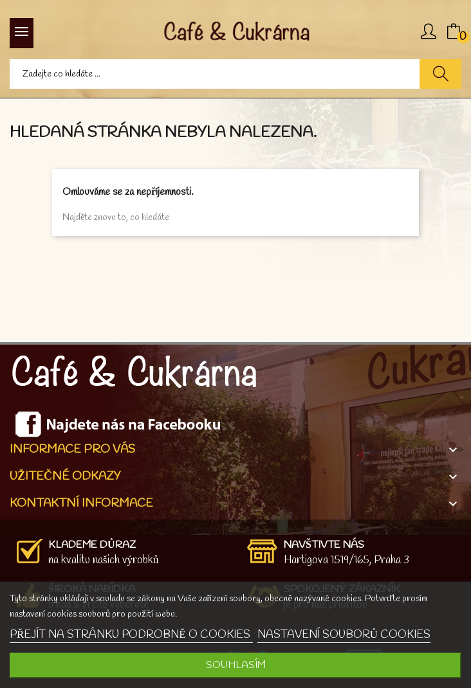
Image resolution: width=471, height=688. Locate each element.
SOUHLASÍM (236, 665)
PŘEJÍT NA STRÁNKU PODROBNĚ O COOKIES (131, 635)
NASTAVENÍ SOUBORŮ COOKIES (343, 635)
